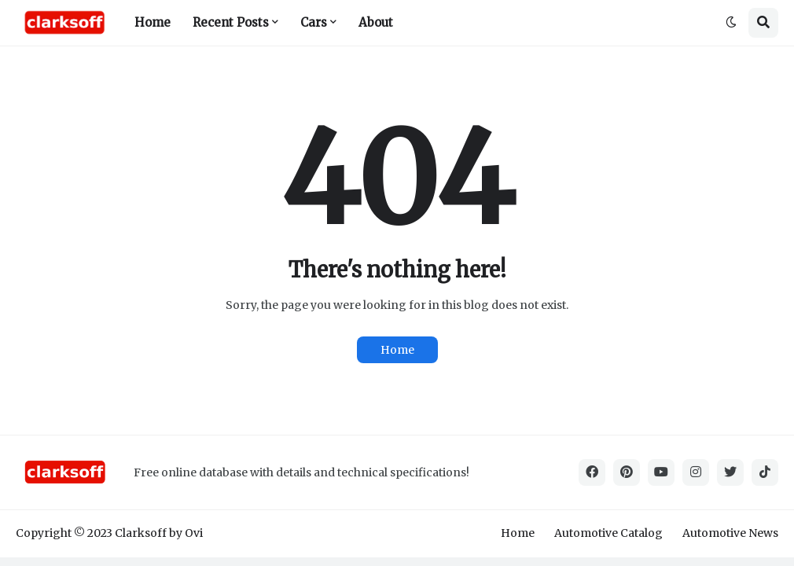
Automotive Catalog (608, 533)
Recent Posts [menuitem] (231, 22)
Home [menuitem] (152, 22)
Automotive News (730, 533)
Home (397, 350)
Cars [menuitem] (313, 22)
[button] (731, 23)
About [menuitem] (375, 22)
